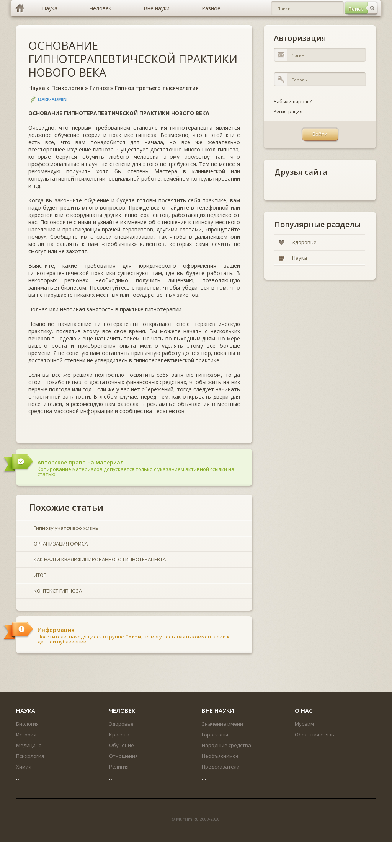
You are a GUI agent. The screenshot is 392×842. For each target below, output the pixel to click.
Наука (36, 87)
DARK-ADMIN (52, 99)
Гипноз (99, 87)
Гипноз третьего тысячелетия (157, 87)
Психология (67, 87)
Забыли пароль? (293, 101)
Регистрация (288, 111)
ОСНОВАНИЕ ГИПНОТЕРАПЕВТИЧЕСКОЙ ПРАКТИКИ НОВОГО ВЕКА (132, 59)
